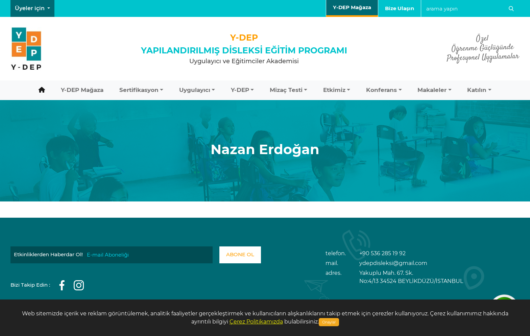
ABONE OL (240, 254)
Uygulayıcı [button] (194, 90)
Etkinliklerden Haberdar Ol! (48, 254)
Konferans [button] (381, 90)
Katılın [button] (476, 90)
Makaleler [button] (432, 90)
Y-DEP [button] (240, 90)
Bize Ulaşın (399, 8)
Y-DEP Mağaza (352, 7)
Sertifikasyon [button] (139, 90)
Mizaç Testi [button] (286, 90)
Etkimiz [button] (334, 90)
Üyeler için (30, 8)
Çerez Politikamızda (256, 321)
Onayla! (329, 322)
